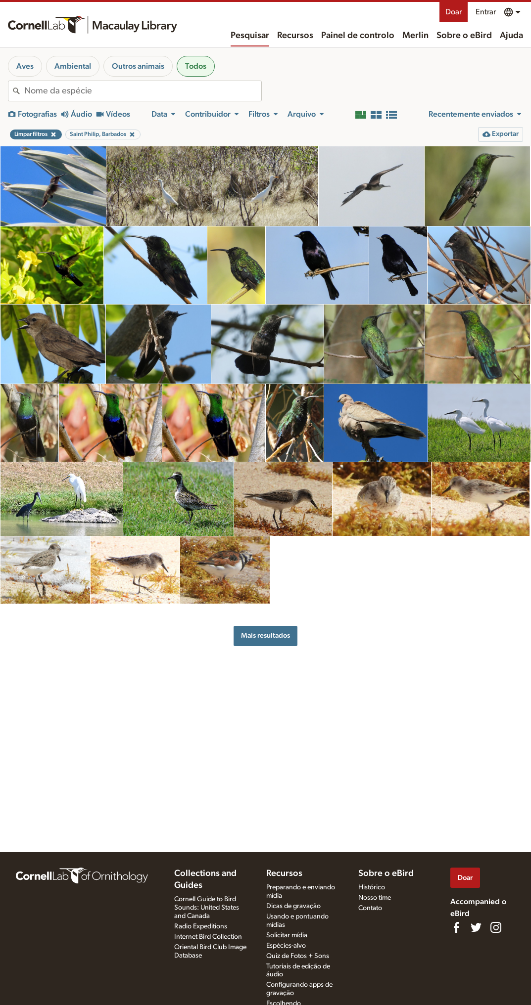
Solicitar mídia (286, 935)
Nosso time (374, 897)
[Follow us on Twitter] (476, 927)
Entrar (486, 12)
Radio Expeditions (200, 926)
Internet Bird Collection (208, 936)
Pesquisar (250, 35)
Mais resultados (265, 635)
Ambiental (72, 66)
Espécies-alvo (286, 945)
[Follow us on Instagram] (496, 927)
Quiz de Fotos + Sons (297, 956)
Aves (25, 66)
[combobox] (142, 91)
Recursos (295, 35)
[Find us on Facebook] (456, 927)
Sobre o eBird (464, 35)
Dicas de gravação (293, 906)
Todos (195, 66)
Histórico (371, 887)
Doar (453, 12)
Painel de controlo (357, 35)
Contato (370, 908)
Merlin (415, 35)
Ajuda (511, 35)
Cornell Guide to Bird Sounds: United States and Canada (206, 907)
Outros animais (138, 66)
